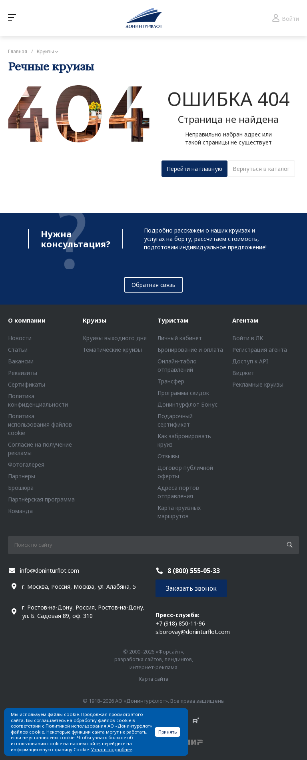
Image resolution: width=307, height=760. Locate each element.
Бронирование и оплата (190, 349)
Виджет (243, 373)
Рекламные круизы (257, 384)
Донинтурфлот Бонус (187, 404)
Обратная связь (153, 285)
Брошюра (21, 487)
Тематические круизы (112, 349)
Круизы (94, 320)
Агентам (245, 320)
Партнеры (21, 476)
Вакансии (21, 361)
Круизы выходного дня (115, 338)
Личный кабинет (179, 338)
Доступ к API (250, 361)
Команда (20, 511)
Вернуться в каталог (261, 168)
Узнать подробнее (111, 749)
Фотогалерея (26, 464)
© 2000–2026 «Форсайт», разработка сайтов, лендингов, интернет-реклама (153, 659)
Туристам (172, 320)
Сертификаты (26, 384)
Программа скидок (183, 393)
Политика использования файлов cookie (40, 424)
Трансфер (170, 381)
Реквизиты (22, 373)
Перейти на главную (194, 168)
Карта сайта (153, 678)
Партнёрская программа (41, 499)
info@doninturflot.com (49, 570)
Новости (20, 338)
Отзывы (168, 456)
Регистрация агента (259, 349)
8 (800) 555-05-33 (193, 570)
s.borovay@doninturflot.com (192, 632)
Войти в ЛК (247, 338)
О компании (27, 320)
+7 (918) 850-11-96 (180, 623)
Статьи (18, 349)
